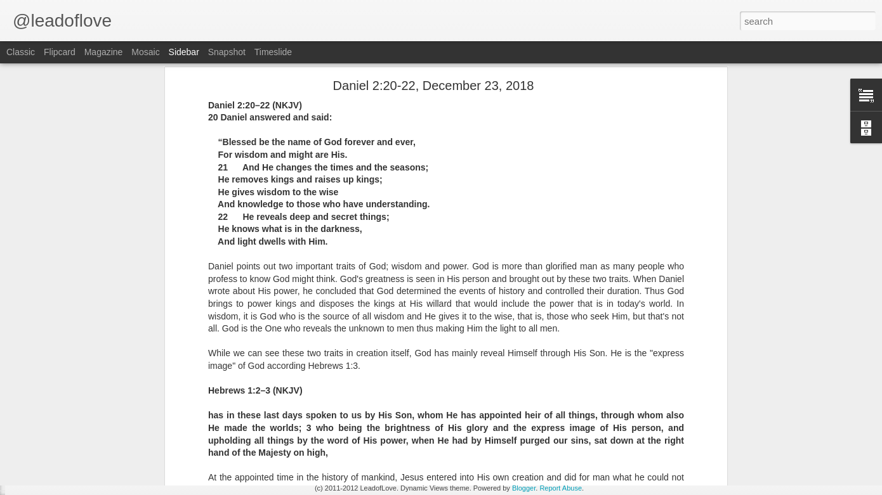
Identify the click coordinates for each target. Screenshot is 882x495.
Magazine (103, 52)
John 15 (44, 419)
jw (510, 366)
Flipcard (60, 52)
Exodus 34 (49, 476)
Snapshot (227, 52)
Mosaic (145, 52)
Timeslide (273, 52)
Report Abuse (560, 488)
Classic (20, 52)
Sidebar (184, 52)
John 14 (44, 448)
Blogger (524, 488)
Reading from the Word (461, 383)
